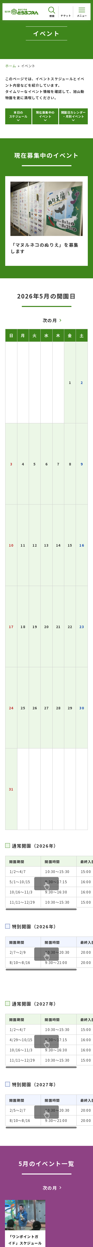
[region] (49, 883)
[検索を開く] (51, 12)
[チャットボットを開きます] (80, 1232)
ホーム (10, 65)
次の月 (50, 320)
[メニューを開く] (82, 11)
